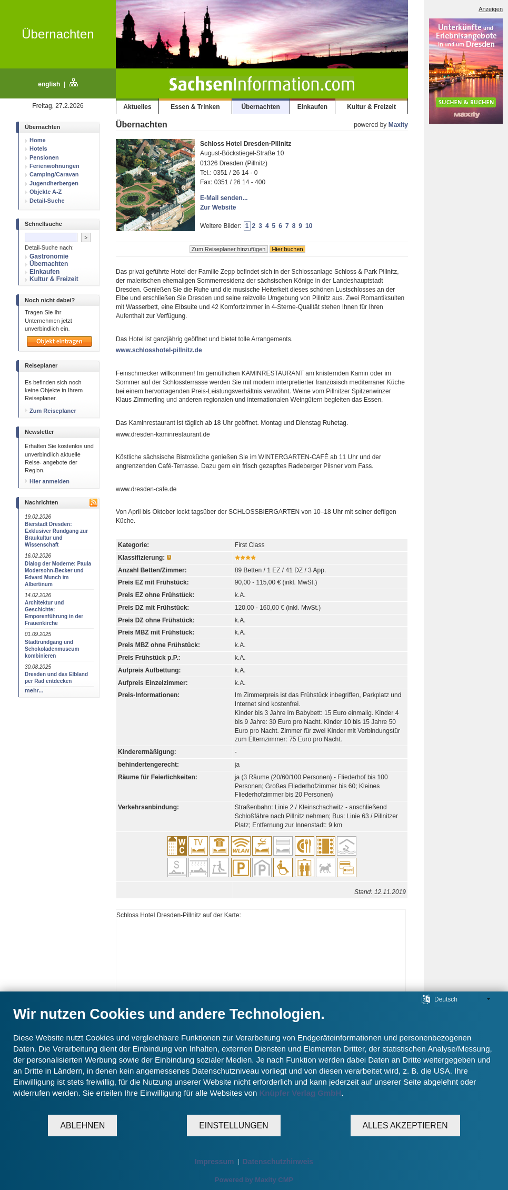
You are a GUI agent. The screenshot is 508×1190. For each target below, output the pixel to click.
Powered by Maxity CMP (254, 1180)
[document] (254, 1059)
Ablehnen (82, 1125)
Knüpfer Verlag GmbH (300, 1092)
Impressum (214, 1161)
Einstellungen (233, 1125)
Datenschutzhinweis (278, 1161)
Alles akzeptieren (405, 1125)
